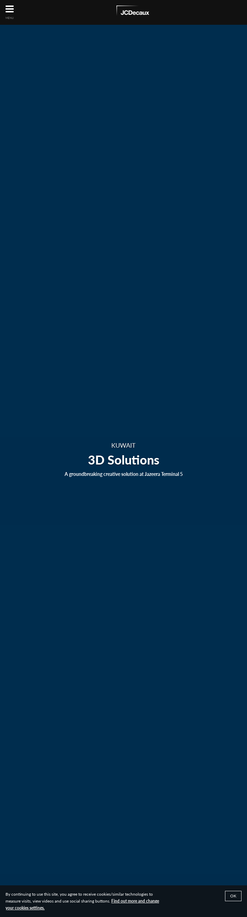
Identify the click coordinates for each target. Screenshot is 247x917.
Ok (233, 895)
